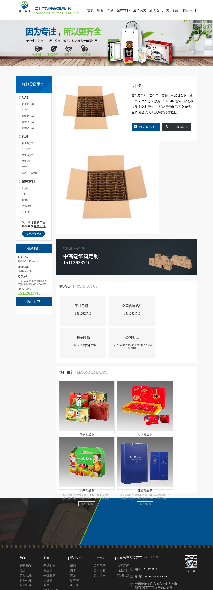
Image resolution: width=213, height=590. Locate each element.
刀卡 (25, 194)
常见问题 (123, 552)
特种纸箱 (28, 122)
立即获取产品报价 (148, 127)
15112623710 (180, 127)
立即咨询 (33, 233)
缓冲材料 (76, 535)
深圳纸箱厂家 (54, 576)
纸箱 (23, 535)
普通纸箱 (28, 104)
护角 (25, 200)
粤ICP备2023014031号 (95, 585)
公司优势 (100, 543)
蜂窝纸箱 (28, 128)
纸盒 (25, 110)
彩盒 (46, 535)
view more (79, 402)
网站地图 (118, 585)
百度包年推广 (36, 576)
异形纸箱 (28, 116)
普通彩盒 (28, 143)
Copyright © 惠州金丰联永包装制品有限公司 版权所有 (47, 585)
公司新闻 (123, 543)
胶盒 (25, 167)
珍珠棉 (26, 206)
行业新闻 (123, 548)
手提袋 (26, 161)
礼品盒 (26, 149)
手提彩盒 (28, 155)
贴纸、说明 (29, 173)
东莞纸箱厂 (70, 576)
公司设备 (100, 548)
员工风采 (100, 552)
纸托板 (26, 212)
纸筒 (25, 188)
